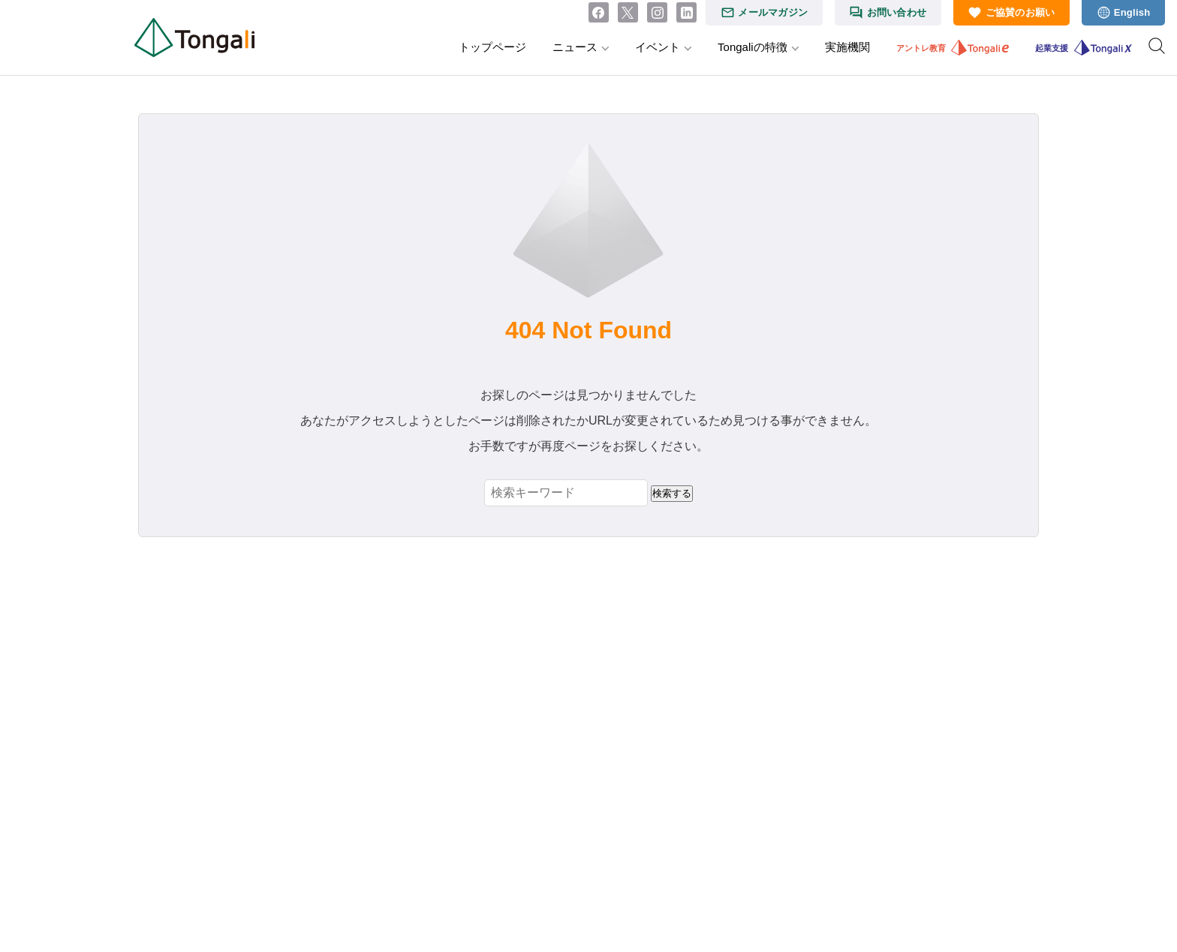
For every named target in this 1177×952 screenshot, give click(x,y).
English (1132, 12)
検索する (671, 493)
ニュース (575, 47)
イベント (657, 47)
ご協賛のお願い (1020, 12)
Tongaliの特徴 (752, 47)
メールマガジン (773, 12)
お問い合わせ (897, 12)
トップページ (492, 47)
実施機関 (847, 47)
